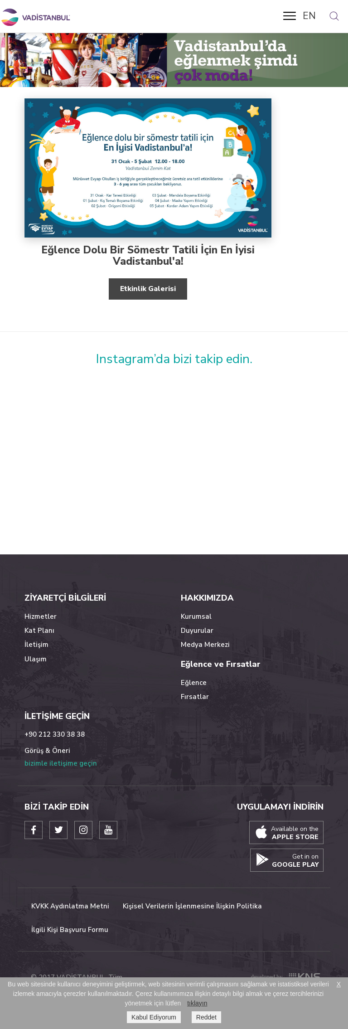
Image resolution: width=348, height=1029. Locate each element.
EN (309, 16)
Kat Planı (39, 630)
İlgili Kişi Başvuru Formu (69, 929)
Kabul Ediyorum (153, 1017)
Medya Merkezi (205, 644)
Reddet (206, 1017)
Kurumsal (196, 616)
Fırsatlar (195, 696)
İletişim (36, 644)
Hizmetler (40, 616)
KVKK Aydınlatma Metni (70, 906)
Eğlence (194, 682)
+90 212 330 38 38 (54, 734)
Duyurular (197, 630)
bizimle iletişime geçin (60, 763)
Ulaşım (35, 659)
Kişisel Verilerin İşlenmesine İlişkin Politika (192, 906)
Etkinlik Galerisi (148, 289)
